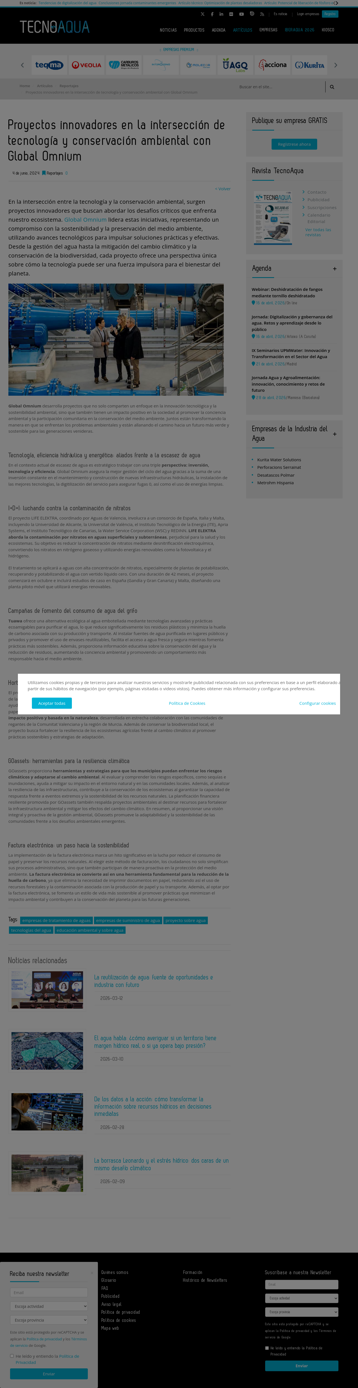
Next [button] (335, 65)
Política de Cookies (187, 703)
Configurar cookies (317, 703)
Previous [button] (22, 65)
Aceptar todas (51, 703)
